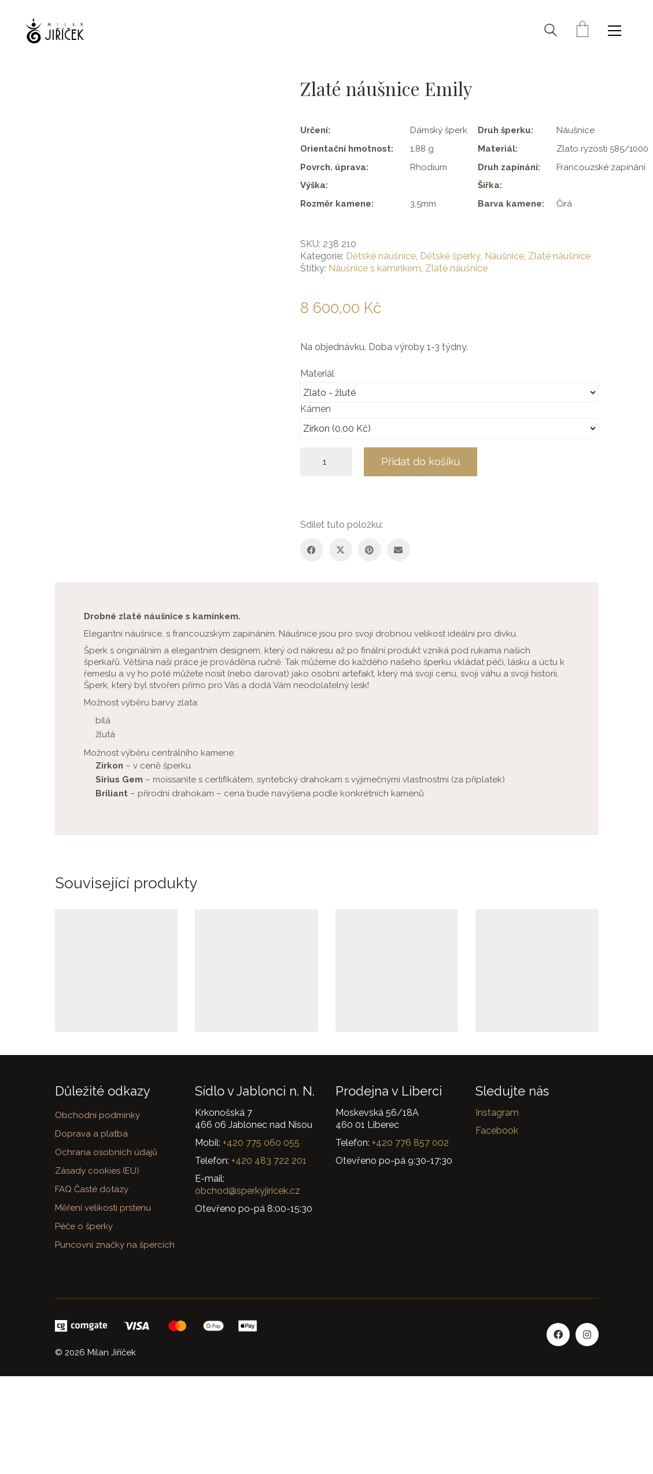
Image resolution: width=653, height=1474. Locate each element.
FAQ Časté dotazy (91, 1189)
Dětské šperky (450, 256)
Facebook (496, 1130)
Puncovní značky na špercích (115, 1245)
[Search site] (550, 32)
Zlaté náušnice (559, 256)
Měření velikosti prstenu (103, 1208)
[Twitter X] (340, 549)
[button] (617, 31)
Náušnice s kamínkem (375, 268)
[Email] (398, 549)
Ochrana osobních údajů (106, 1152)
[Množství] (326, 461)
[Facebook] (311, 549)
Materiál (318, 373)
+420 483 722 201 (269, 1160)
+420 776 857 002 (410, 1142)
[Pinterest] (369, 549)
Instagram (497, 1112)
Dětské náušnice (381, 256)
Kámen (316, 408)
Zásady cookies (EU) (97, 1171)
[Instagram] (587, 1334)
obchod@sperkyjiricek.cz (247, 1190)
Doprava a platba (91, 1134)
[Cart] (582, 30)
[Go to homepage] (55, 30)
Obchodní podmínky (97, 1115)
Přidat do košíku (420, 461)
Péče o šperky (84, 1226)
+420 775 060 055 (261, 1142)
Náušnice (504, 256)
